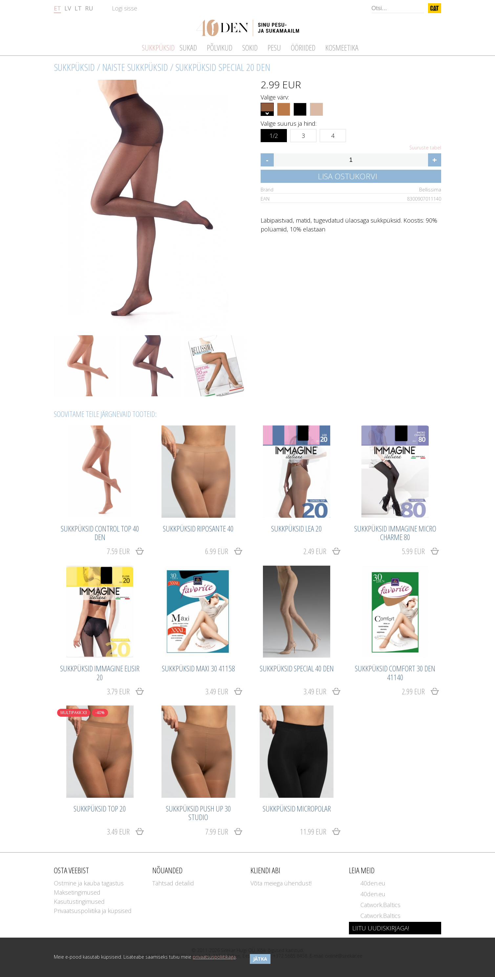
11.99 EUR (313, 831)
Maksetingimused (77, 892)
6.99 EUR (216, 551)
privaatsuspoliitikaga (214, 957)
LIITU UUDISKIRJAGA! (380, 928)
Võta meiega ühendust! (281, 883)
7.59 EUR (118, 551)
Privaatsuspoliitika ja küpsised (93, 911)
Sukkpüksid (74, 67)
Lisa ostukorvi (347, 176)
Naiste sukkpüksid (135, 67)
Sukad (188, 47)
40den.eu (372, 883)
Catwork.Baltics (380, 905)
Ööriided (303, 47)
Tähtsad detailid (173, 883)
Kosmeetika (341, 47)
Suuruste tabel (425, 147)
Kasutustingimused (79, 901)
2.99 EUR (413, 691)
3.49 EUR (216, 691)
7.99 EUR (216, 831)
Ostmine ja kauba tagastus (89, 883)
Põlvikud (219, 47)
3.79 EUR (118, 691)
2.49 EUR (314, 551)
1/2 (273, 134)
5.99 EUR (413, 551)
